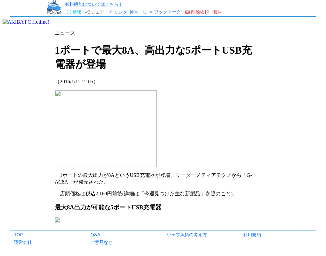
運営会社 (23, 242)
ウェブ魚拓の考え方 (187, 234)
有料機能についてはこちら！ (94, 4)
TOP (18, 234)
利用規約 (252, 234)
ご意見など (101, 242)
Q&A (95, 234)
